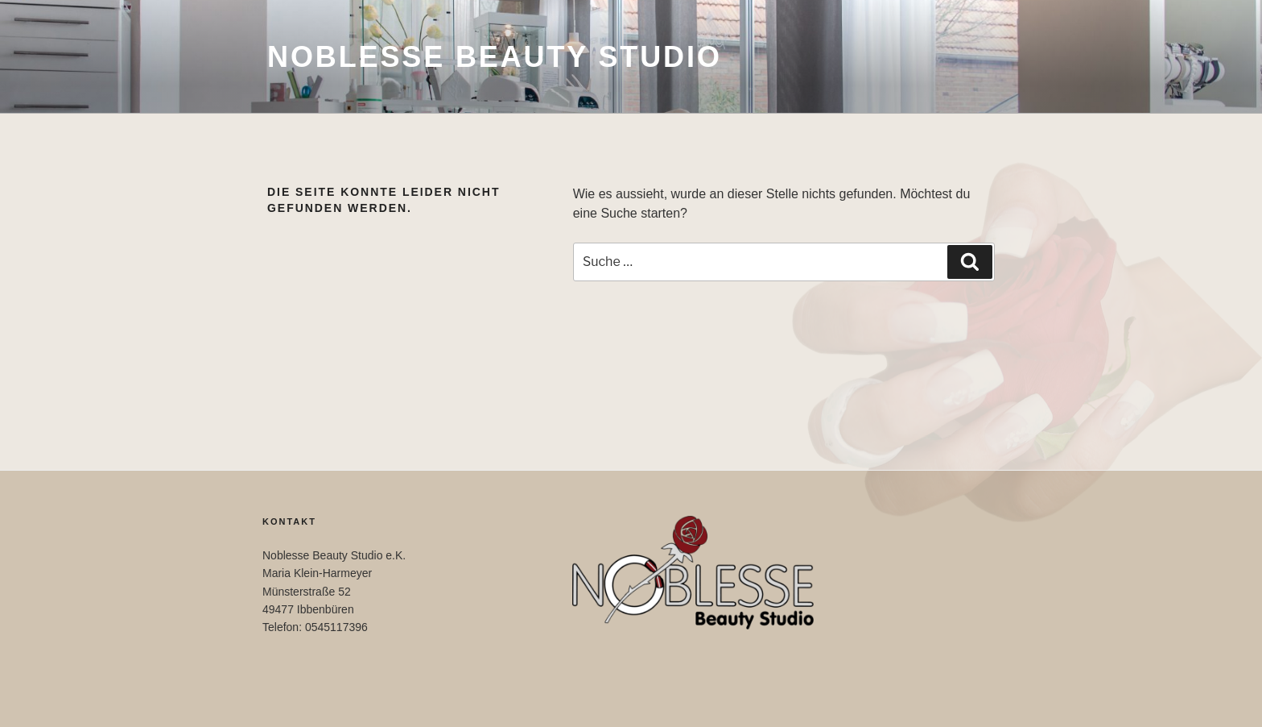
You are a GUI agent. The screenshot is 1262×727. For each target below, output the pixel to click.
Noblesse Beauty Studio (494, 56)
